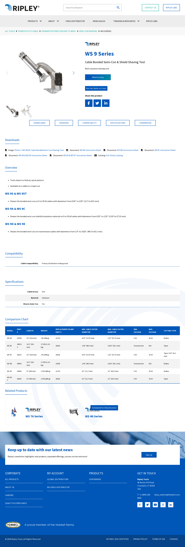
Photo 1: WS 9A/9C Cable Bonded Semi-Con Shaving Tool (39, 150)
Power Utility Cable (28, 31)
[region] (92, 263)
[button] (74, 72)
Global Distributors (57, 476)
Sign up (149, 452)
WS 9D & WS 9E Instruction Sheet (33, 155)
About (53, 21)
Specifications (117, 123)
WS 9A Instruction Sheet (90, 150)
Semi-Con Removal (88, 31)
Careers (9, 492)
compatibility (89, 123)
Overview (64, 123)
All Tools (10, 31)
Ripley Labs (151, 21)
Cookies (174, 536)
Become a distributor (58, 484)
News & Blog (99, 21)
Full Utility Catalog (114, 155)
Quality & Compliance (16, 500)
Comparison (145, 123)
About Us (9, 484)
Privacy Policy (140, 536)
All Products (12, 476)
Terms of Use (158, 536)
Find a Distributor (75, 21)
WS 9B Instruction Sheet (127, 150)
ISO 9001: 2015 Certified (117, 536)
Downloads (39, 123)
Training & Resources (126, 21)
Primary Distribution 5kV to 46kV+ (58, 31)
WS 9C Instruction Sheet (165, 150)
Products (35, 21)
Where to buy (98, 77)
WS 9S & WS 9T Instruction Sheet (77, 155)
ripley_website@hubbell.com (167, 491)
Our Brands (95, 476)
